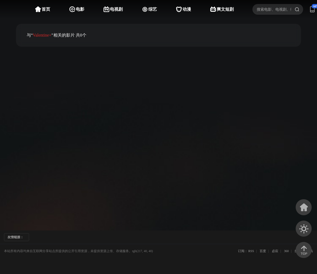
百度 (263, 251)
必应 (275, 251)
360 (286, 251)
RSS (251, 251)
